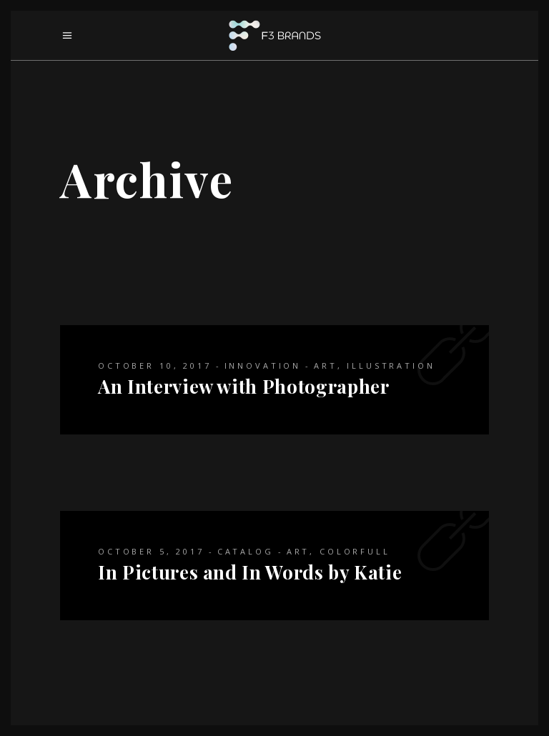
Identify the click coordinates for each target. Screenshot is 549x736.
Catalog (245, 551)
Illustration (391, 365)
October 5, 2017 (151, 551)
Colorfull (355, 551)
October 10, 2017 (155, 365)
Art (325, 365)
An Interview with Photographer (244, 386)
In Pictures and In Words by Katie (250, 572)
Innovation (263, 365)
